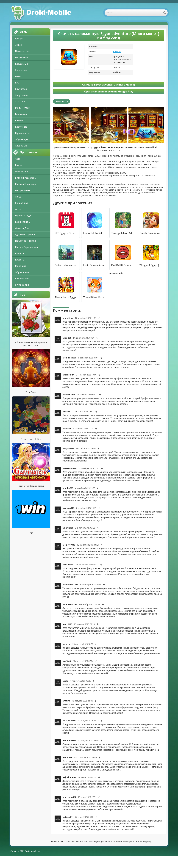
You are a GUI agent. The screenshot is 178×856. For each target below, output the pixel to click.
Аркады (19, 38)
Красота (19, 259)
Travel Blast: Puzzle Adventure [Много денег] (94, 297)
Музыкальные (22, 133)
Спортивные (21, 95)
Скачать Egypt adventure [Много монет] (108, 84)
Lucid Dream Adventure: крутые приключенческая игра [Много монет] (94, 265)
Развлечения (22, 278)
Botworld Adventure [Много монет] (66, 265)
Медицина (20, 265)
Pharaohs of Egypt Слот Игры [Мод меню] (66, 297)
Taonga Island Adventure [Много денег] (122, 233)
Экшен (18, 44)
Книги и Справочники (26, 247)
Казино (19, 120)
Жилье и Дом (22, 228)
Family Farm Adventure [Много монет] (151, 233)
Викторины (21, 114)
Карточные (21, 126)
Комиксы (20, 253)
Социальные (21, 202)
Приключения (22, 51)
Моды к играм (22, 107)
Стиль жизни (22, 284)
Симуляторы (21, 88)
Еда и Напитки (22, 221)
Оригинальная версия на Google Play (108, 91)
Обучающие (21, 139)
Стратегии (20, 101)
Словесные (21, 145)
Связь (18, 196)
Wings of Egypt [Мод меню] (151, 265)
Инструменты (22, 190)
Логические (21, 70)
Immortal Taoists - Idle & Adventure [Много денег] (94, 233)
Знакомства (21, 171)
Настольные (21, 57)
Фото (18, 209)
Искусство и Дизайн (25, 240)
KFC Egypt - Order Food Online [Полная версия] (66, 233)
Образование (22, 272)
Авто (17, 158)
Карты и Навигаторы (26, 184)
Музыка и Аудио (23, 215)
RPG (17, 82)
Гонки (18, 76)
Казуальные (21, 63)
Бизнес (18, 165)
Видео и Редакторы (25, 177)
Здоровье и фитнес (25, 234)
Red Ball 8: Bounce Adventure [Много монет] (122, 265)
